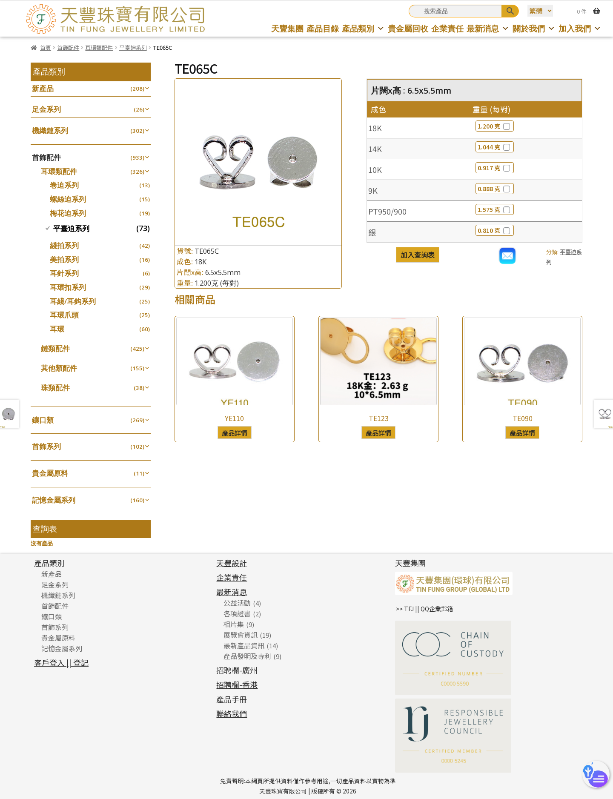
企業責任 (447, 28)
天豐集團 (287, 28)
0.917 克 (495, 167)
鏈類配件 (55, 348)
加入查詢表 (418, 254)
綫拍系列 (64, 245)
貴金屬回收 (408, 28)
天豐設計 (231, 562)
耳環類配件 (99, 47)
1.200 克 (495, 126)
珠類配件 (55, 387)
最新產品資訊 (243, 645)
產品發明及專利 (247, 656)
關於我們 (534, 28)
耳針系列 (64, 273)
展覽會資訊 (240, 635)
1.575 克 (495, 209)
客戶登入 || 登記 (61, 662)
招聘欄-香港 (237, 684)
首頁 (45, 47)
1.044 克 (495, 147)
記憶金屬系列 (53, 500)
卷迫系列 (64, 185)
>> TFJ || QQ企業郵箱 (424, 608)
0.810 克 (495, 230)
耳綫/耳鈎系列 (73, 301)
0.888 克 (495, 188)
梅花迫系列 (68, 213)
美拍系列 (64, 259)
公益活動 (237, 603)
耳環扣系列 (68, 287)
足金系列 (46, 109)
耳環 (57, 329)
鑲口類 (43, 420)
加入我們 (580, 28)
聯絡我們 (231, 713)
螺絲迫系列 (68, 199)
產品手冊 (231, 698)
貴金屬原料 (50, 473)
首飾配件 (68, 47)
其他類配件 (59, 368)
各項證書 (237, 613)
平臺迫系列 (133, 47)
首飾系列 (46, 446)
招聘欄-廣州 (237, 670)
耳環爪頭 (64, 315)
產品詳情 (234, 432)
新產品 (43, 88)
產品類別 (363, 28)
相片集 (233, 624)
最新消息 (488, 28)
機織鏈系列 (50, 130)
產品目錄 (322, 28)
